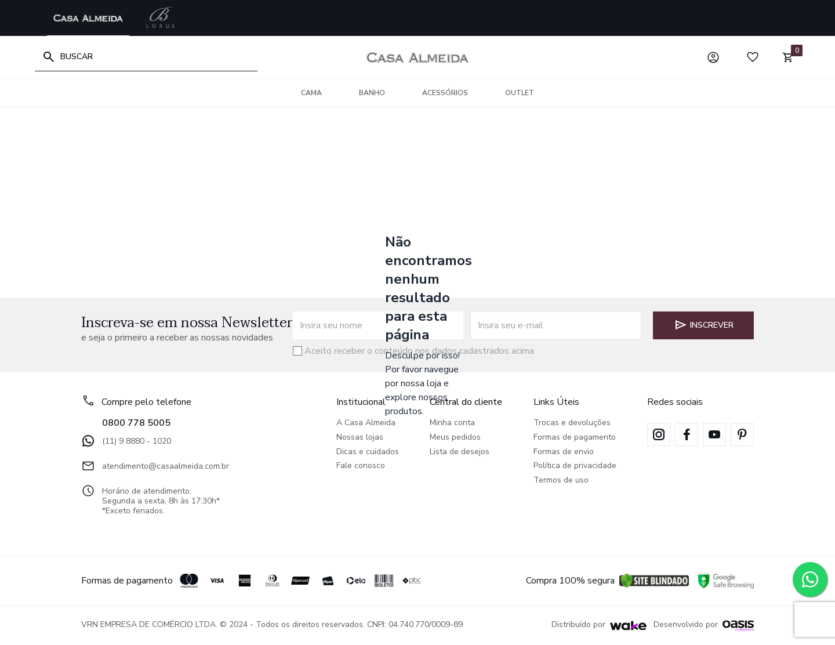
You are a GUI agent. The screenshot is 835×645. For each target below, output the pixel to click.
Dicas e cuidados (367, 452)
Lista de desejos (459, 452)
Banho (372, 92)
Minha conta (452, 423)
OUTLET (519, 92)
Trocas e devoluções (572, 423)
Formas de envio (563, 452)
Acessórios (445, 92)
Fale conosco (360, 466)
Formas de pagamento (574, 438)
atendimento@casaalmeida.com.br (155, 466)
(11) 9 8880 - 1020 (126, 441)
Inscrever (704, 325)
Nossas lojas (359, 438)
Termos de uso (561, 480)
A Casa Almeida (365, 423)
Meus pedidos (455, 438)
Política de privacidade (574, 466)
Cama (311, 92)
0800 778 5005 (136, 422)
